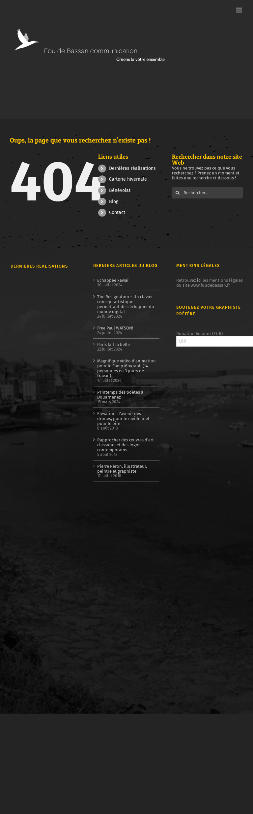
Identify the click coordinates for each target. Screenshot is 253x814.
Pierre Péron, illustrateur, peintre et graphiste (122, 469)
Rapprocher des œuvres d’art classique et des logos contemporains (125, 444)
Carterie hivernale (128, 179)
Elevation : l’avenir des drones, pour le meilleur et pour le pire (123, 418)
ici (199, 280)
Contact (117, 212)
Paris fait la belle (113, 344)
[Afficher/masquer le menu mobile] (239, 10)
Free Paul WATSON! (115, 328)
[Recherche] (177, 192)
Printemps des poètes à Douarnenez (120, 395)
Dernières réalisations (132, 168)
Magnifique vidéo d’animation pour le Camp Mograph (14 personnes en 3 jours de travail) (126, 368)
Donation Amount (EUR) (199, 333)
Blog (113, 201)
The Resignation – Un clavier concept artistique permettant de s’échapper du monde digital (125, 304)
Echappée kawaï (112, 280)
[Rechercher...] (207, 192)
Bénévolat (119, 190)
